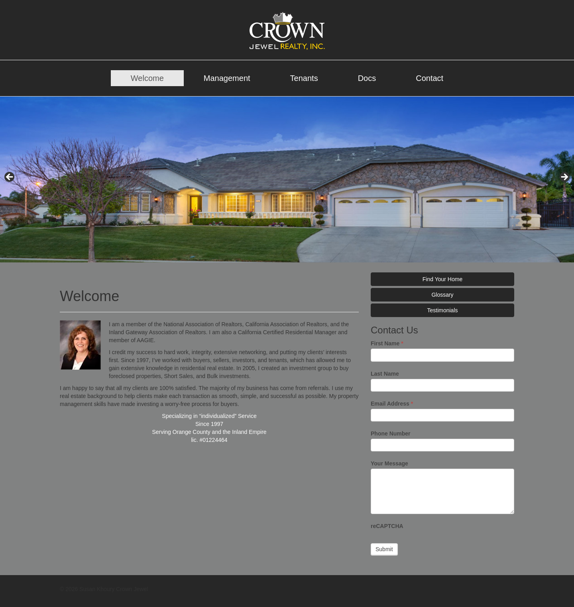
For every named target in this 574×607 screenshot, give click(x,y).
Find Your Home (442, 279)
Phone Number (391, 433)
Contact (429, 78)
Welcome (147, 78)
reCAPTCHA (387, 526)
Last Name (385, 374)
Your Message (389, 463)
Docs (367, 78)
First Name (387, 343)
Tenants (304, 78)
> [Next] (564, 177)
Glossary (442, 295)
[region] (287, 179)
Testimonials (442, 310)
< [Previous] (10, 177)
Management (227, 78)
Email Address (392, 403)
